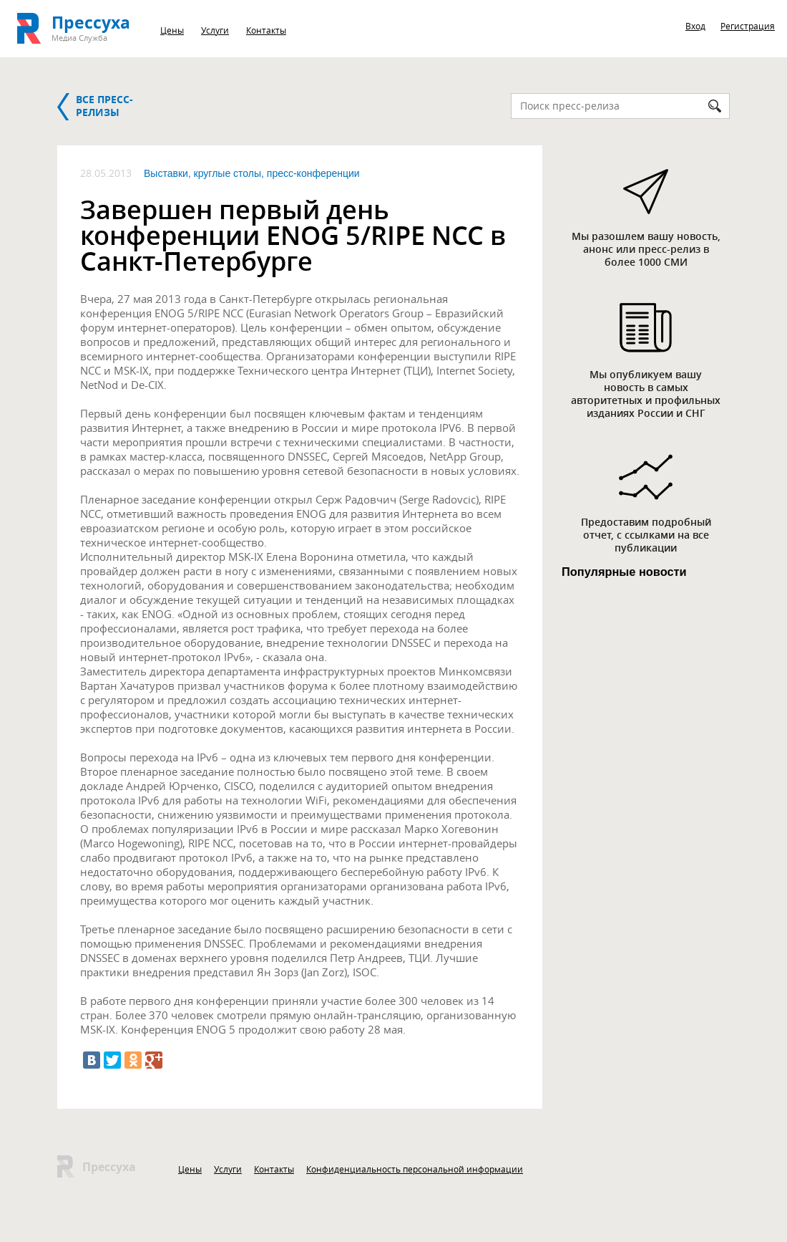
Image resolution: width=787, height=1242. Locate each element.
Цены (172, 30)
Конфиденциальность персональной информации (414, 1169)
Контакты (266, 30)
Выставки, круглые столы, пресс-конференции (252, 173)
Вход (695, 25)
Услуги (215, 30)
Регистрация (747, 25)
